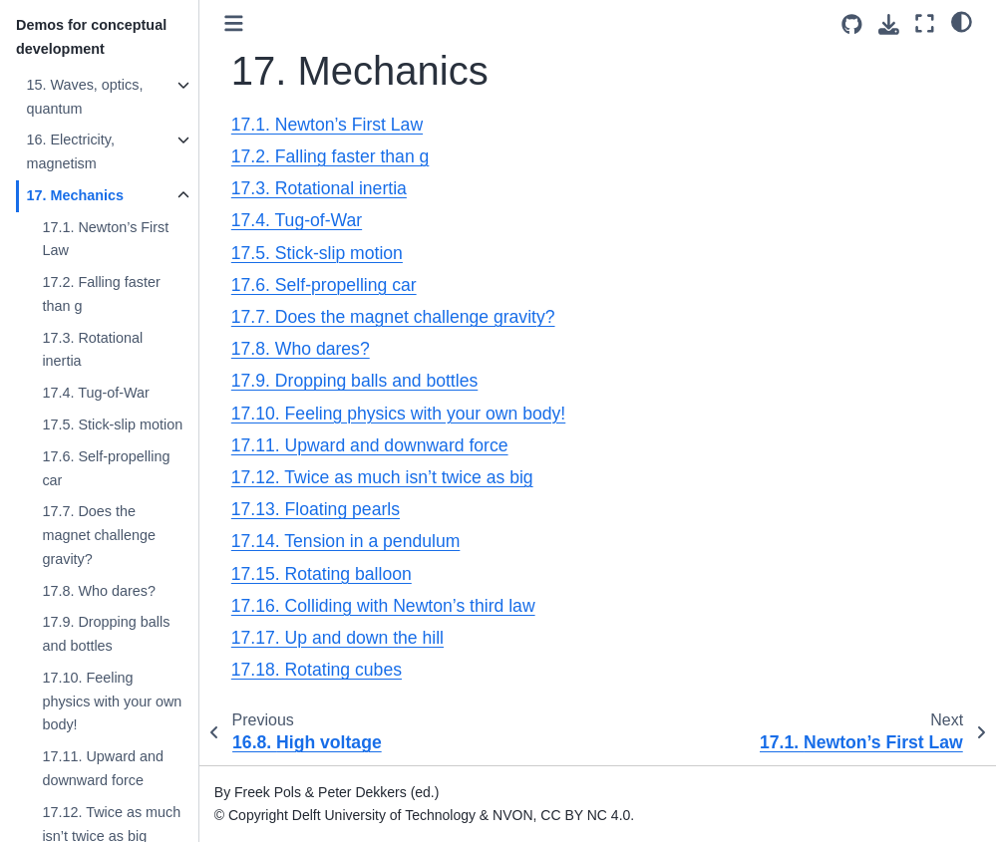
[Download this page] (888, 24)
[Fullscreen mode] (924, 23)
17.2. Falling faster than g (101, 294)
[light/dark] (961, 21)
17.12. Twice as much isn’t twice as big (382, 477)
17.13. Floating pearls (315, 509)
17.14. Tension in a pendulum (346, 541)
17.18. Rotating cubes (316, 670)
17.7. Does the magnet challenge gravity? (99, 535)
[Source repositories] (851, 24)
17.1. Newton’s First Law (105, 239)
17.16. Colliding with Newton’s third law (383, 606)
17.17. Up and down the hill (337, 638)
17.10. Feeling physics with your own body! (111, 701)
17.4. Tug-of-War (95, 393)
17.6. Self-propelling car (105, 468)
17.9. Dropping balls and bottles (105, 634)
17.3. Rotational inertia (92, 350)
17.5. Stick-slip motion (112, 424)
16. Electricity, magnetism (70, 151)
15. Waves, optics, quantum (84, 97)
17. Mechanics (75, 195)
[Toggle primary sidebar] (233, 23)
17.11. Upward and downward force (103, 768)
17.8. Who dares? (99, 591)
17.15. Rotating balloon (321, 574)
